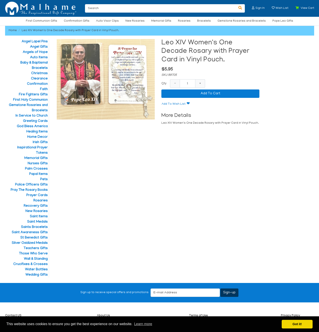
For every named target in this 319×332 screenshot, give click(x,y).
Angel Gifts (39, 47)
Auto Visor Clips (107, 21)
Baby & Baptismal (34, 63)
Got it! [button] (297, 324)
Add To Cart (210, 94)
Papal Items (38, 174)
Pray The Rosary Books (29, 190)
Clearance (39, 79)
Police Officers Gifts (31, 185)
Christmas (39, 74)
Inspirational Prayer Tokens (32, 150)
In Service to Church (31, 116)
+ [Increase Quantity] (200, 83)
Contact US (13, 315)
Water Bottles (36, 270)
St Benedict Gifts (34, 238)
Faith (44, 89)
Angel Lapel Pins (35, 42)
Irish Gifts (40, 142)
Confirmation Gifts (76, 21)
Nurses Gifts (38, 164)
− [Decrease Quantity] (175, 83)
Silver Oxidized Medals (30, 243)
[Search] (160, 8)
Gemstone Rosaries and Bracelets (241, 21)
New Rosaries (135, 21)
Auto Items (39, 58)
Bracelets (204, 21)
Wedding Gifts (36, 275)
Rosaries (184, 21)
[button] (253, 7)
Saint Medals (37, 222)
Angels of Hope (35, 52)
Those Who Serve (33, 254)
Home (13, 30)
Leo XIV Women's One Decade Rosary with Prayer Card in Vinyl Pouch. (70, 30)
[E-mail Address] (185, 292)
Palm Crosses (36, 169)
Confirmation (37, 84)
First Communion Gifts (41, 21)
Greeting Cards (35, 121)
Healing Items (37, 132)
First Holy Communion (30, 100)
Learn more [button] (143, 324)
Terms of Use (198, 315)
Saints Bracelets (34, 227)
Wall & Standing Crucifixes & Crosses (30, 261)
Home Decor (37, 137)
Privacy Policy (290, 315)
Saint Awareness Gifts (30, 233)
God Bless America (32, 127)
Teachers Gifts (36, 248)
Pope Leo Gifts (282, 21)
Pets (44, 180)
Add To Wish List (173, 104)
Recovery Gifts (36, 206)
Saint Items (39, 217)
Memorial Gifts (161, 21)
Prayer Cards (37, 195)
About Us (103, 315)
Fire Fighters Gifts (33, 95)
